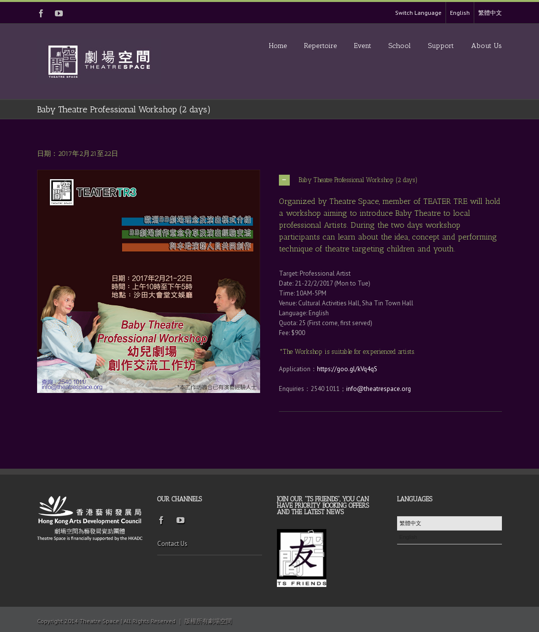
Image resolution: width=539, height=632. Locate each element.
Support (441, 46)
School (400, 46)
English (460, 12)
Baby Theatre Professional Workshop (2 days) (348, 180)
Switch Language (418, 12)
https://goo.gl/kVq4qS (347, 369)
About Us (486, 46)
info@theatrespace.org (378, 389)
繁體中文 (490, 12)
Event (362, 46)
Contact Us (172, 543)
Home (278, 46)
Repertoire (320, 46)
